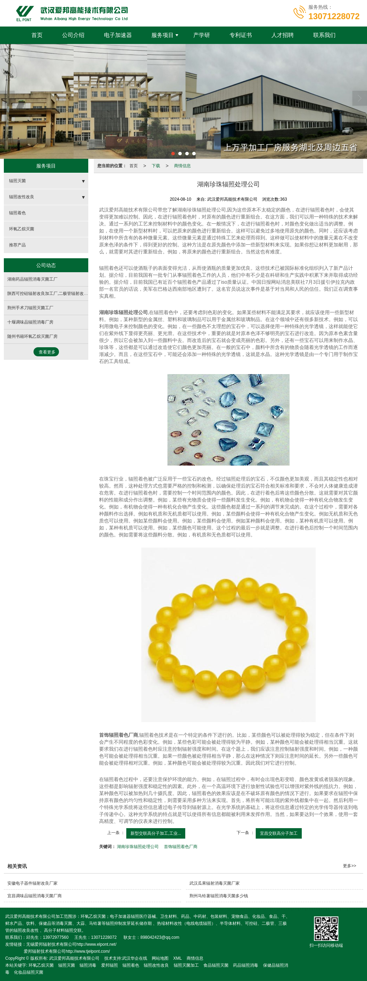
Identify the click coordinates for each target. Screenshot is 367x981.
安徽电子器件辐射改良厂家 (32, 883)
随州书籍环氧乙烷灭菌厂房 (32, 336)
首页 (37, 35)
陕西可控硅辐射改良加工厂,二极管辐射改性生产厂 (53, 293)
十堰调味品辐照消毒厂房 (30, 322)
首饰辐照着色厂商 (180, 846)
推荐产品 (17, 245)
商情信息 (182, 165)
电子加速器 (118, 35)
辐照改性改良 (21, 196)
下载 (156, 165)
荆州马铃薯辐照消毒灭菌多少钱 (218, 895)
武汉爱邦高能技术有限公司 (74, 958)
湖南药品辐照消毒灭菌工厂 (32, 279)
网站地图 (160, 958)
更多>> (349, 865)
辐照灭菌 (17, 180)
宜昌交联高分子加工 (279, 833)
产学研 (201, 35)
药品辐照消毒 (245, 965)
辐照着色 (17, 212)
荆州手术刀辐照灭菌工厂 (30, 307)
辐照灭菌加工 (186, 965)
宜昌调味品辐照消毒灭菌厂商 (34, 895)
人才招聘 (282, 35)
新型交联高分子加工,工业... (155, 833)
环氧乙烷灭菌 (21, 228)
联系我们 (324, 35)
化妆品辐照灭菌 (28, 972)
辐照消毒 (88, 965)
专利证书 (241, 35)
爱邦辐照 (109, 965)
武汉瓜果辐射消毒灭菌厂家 (214, 883)
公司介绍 (73, 35)
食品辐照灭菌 (216, 965)
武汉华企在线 (134, 958)
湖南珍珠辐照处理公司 (138, 846)
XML (177, 958)
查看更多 (47, 352)
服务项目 (162, 35)
